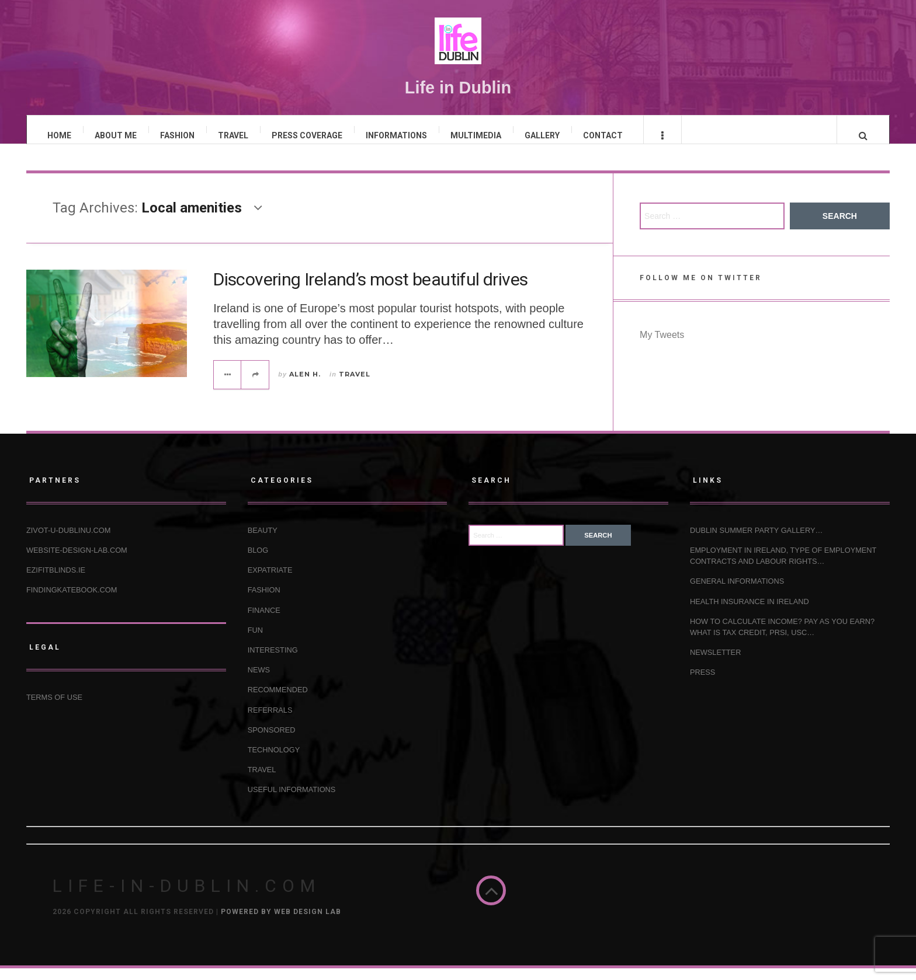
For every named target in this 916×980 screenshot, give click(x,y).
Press (702, 683)
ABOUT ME (116, 135)
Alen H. (305, 385)
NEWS (259, 681)
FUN (255, 641)
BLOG (258, 561)
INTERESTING (273, 661)
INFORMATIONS (396, 135)
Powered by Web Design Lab (281, 923)
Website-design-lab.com (76, 561)
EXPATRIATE (270, 581)
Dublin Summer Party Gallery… (756, 542)
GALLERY (542, 135)
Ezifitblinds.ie (55, 581)
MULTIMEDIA (475, 135)
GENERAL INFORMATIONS (737, 592)
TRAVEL (233, 135)
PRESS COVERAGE (307, 135)
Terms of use (54, 708)
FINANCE (264, 621)
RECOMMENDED (278, 701)
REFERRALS (270, 721)
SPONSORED (272, 741)
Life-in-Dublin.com (187, 897)
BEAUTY (262, 542)
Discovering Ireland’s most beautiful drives (370, 291)
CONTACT (603, 135)
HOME (59, 135)
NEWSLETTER (715, 664)
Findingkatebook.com (71, 601)
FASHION (177, 135)
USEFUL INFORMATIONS (292, 801)
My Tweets (662, 346)
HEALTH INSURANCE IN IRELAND (749, 612)
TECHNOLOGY (274, 761)
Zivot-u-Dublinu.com (68, 542)
